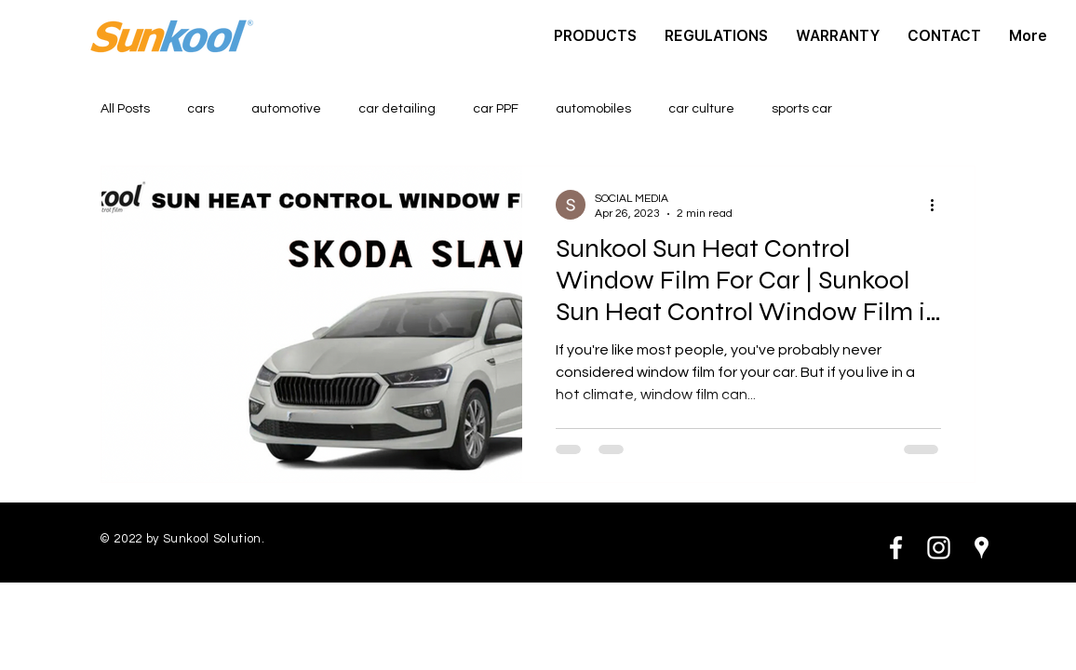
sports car (802, 108)
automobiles (593, 108)
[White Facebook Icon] (896, 547)
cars (200, 108)
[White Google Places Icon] (981, 547)
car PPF (495, 108)
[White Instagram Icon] (938, 547)
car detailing (397, 108)
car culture (701, 108)
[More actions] (938, 205)
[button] (595, 36)
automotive (286, 108)
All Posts (125, 108)
